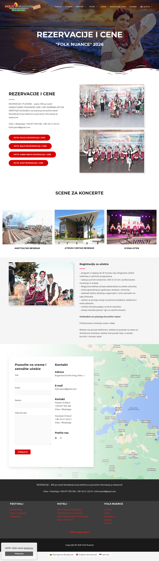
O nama (68, 6)
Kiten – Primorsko (18, 513)
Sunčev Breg (16, 509)
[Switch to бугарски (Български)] (61, 554)
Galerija (108, 519)
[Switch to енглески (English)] (86, 554)
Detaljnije (28, 548)
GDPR (73, 532)
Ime (33, 379)
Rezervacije (109, 516)
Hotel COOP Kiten (65, 519)
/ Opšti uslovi (82, 532)
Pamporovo (15, 516)
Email (33, 391)
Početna (58, 6)
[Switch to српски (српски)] (104, 554)
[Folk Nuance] (23, 6)
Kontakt (133, 6)
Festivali (79, 6)
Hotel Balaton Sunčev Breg (69, 513)
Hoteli (92, 6)
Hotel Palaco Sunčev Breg (69, 509)
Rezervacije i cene (118, 6)
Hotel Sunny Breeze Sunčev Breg (72, 516)
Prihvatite (19, 553)
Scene (103, 6)
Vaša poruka (33, 429)
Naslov (33, 404)
